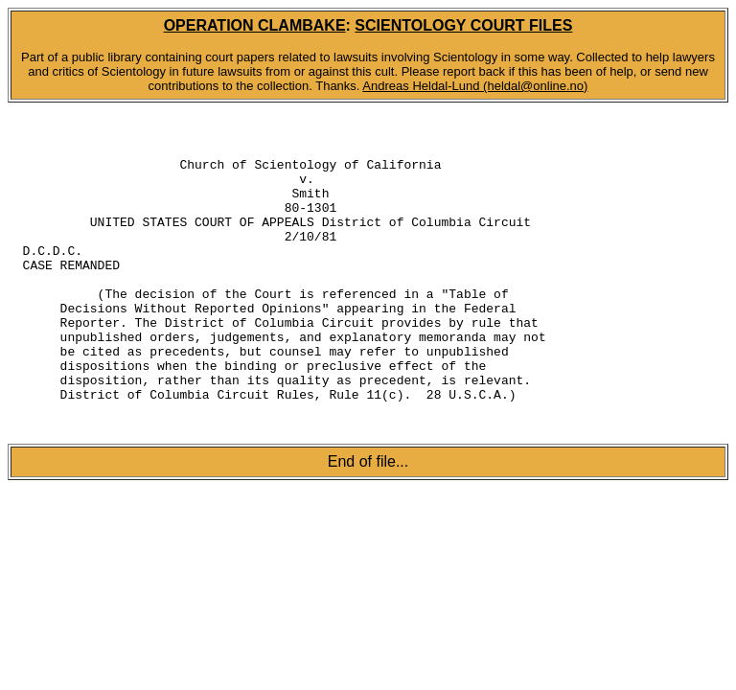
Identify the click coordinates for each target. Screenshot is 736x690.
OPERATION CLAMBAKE (255, 25)
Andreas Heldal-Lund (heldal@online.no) (474, 86)
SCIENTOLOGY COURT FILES (463, 25)
